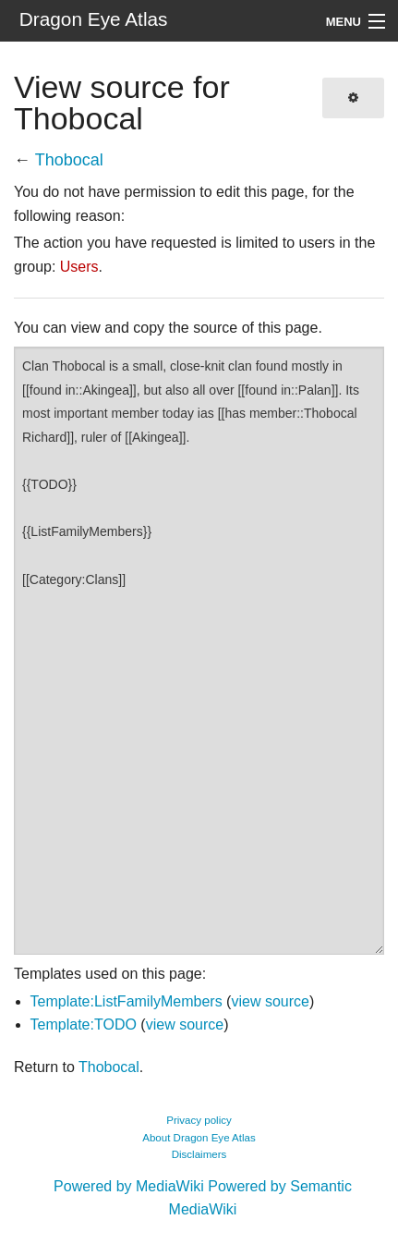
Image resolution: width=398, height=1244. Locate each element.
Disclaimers (199, 1154)
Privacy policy (199, 1120)
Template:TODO (83, 1024)
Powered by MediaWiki (129, 1186)
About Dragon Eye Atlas (199, 1137)
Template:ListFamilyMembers (126, 1001)
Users (79, 266)
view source (269, 1001)
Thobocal (69, 160)
